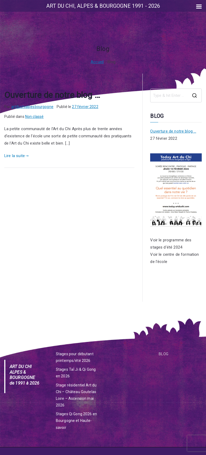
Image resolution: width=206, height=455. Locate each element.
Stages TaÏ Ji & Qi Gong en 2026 (76, 372)
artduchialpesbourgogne (32, 107)
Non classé (34, 116)
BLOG (163, 354)
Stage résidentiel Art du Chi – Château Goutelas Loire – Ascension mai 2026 (76, 395)
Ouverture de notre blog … (52, 95)
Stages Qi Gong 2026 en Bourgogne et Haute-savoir (76, 420)
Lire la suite (16, 155)
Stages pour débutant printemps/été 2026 (75, 357)
